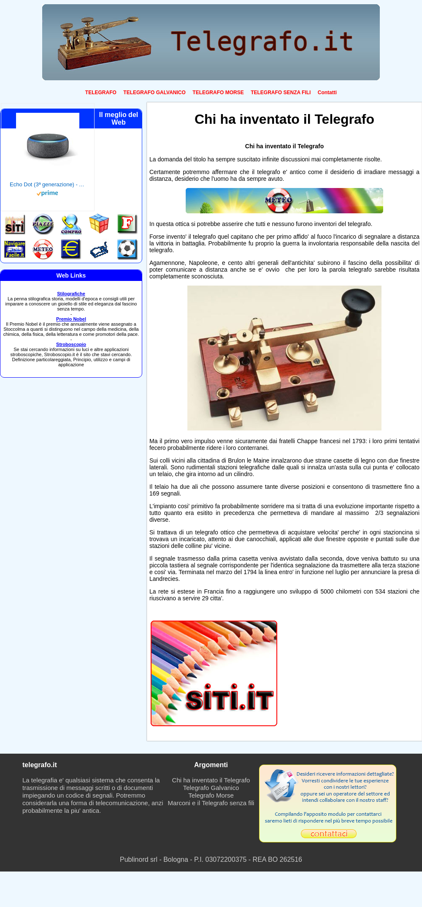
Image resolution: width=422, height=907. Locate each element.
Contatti (327, 92)
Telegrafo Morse (211, 795)
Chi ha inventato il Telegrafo (211, 780)
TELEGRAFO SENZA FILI (281, 92)
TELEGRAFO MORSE (217, 92)
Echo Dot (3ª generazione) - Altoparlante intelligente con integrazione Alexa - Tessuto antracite (48, 184)
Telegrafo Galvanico (211, 787)
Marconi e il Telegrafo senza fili (211, 802)
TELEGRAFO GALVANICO (154, 92)
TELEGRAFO (100, 92)
